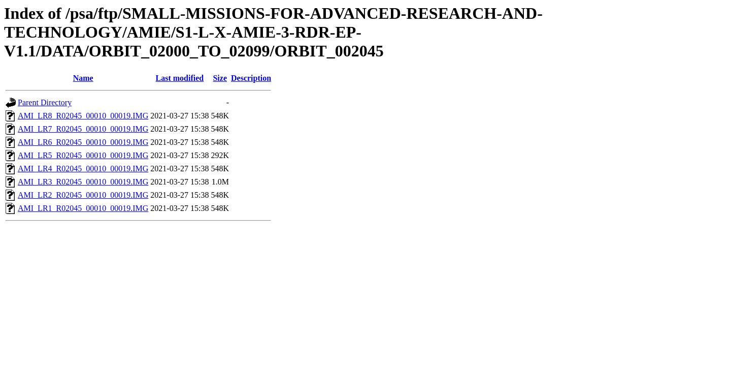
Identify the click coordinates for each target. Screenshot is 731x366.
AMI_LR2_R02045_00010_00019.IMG (83, 195)
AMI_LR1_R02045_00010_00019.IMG (83, 208)
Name (83, 78)
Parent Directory (45, 102)
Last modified (180, 78)
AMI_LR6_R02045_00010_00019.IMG (83, 142)
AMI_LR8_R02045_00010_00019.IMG (83, 115)
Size (220, 78)
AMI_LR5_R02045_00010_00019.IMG (83, 155)
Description (251, 78)
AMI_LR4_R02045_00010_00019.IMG (83, 168)
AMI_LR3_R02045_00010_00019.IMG (83, 181)
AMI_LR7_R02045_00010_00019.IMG (83, 129)
